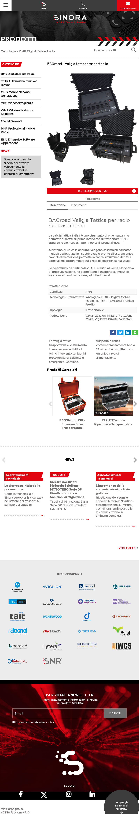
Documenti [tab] (78, 205)
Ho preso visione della (34, 722)
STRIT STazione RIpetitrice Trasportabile (113, 422)
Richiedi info (93, 198)
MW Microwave (11, 121)
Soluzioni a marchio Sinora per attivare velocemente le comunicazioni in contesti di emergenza (19, 166)
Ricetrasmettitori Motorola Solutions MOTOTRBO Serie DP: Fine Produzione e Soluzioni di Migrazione (67, 489)
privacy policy (46, 722)
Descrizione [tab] (58, 205)
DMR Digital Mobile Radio (37, 51)
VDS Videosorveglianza (17, 103)
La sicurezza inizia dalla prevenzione (22, 487)
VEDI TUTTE (128, 548)
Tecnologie (8, 51)
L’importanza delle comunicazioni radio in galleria (113, 489)
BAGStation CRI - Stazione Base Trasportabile (72, 424)
